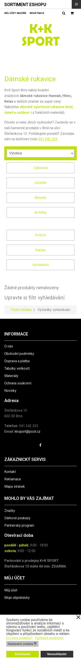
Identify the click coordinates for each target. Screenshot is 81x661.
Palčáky (40, 250)
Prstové (40, 235)
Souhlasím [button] (22, 654)
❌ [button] (78, 617)
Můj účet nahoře (15, 13)
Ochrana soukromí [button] (49, 638)
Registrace (37, 13)
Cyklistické (40, 168)
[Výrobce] (40, 153)
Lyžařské (40, 182)
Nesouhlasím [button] (57, 654)
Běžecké (40, 197)
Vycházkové (40, 265)
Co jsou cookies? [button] (19, 638)
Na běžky (41, 212)
